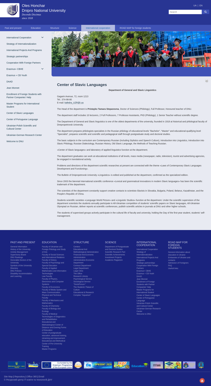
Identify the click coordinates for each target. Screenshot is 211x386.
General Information (18, 247)
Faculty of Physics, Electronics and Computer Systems (53, 281)
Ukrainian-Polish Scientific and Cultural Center (21, 127)
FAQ (170, 265)
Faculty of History (49, 260)
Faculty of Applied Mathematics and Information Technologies (54, 271)
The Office (77, 273)
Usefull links (173, 268)
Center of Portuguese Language (22, 119)
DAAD (9, 81)
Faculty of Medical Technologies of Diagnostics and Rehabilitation (53, 316)
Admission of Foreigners (178, 263)
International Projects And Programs (24, 50)
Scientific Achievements (115, 255)
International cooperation (98, 28)
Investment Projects (113, 257)
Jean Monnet (12, 88)
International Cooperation (25, 37)
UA (195, 5)
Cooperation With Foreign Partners (23, 62)
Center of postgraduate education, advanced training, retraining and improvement (54, 335)
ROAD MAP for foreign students (135, 28)
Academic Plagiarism (114, 260)
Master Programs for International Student (22, 105)
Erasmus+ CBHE (25, 69)
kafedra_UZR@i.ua (73, 102)
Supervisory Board (18, 255)
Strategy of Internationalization (21, 44)
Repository (20, 376)
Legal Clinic (78, 271)
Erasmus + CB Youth (16, 75)
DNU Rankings (16, 257)
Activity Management (19, 252)
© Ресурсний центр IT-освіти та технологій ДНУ (28, 379)
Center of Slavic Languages (20, 113)
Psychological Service (82, 279)
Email (41, 376)
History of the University (20, 249)
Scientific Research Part (115, 252)
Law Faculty (47, 276)
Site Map (8, 376)
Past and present (13, 28)
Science (72, 28)
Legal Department (80, 268)
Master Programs (49, 349)
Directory (14, 268)
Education (36, 28)
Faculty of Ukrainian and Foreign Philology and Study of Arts (54, 249)
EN (200, 5)
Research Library (80, 276)
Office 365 (32, 376)
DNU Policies (16, 271)
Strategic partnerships (17, 56)
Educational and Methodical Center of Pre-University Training (53, 343)
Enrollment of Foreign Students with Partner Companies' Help (23, 96)
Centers (76, 247)
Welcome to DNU (14, 141)
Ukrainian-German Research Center (24, 135)
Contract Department (82, 265)
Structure (54, 28)
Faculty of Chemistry (50, 306)
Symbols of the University (21, 265)
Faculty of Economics (51, 287)
